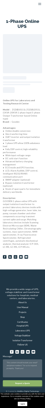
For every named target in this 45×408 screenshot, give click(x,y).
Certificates (22, 322)
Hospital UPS (22, 325)
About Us (22, 302)
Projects (22, 312)
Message (8, 356)
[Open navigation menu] (39, 4)
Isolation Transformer (22, 340)
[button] (4, 257)
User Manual (22, 307)
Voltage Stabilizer (22, 335)
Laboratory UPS (22, 330)
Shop (22, 317)
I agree (22, 404)
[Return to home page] (8, 4)
